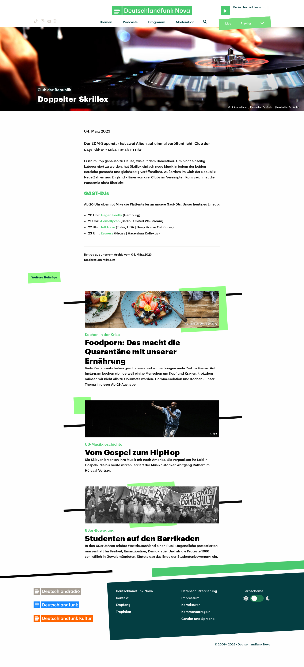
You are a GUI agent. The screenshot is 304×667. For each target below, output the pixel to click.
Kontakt (122, 598)
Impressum (190, 598)
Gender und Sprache (197, 618)
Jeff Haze (107, 227)
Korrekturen (191, 605)
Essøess (107, 233)
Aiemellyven (110, 221)
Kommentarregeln (195, 611)
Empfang (123, 605)
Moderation (185, 22)
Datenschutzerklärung (199, 591)
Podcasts (130, 22)
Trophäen (123, 611)
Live (228, 23)
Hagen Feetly (111, 215)
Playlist (246, 23)
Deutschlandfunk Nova (134, 591)
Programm (156, 22)
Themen (105, 22)
